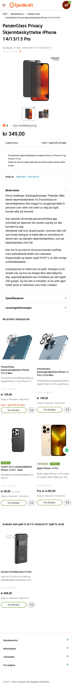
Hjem (5, 13)
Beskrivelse (12, 190)
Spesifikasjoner (14, 298)
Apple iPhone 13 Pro (47, 468)
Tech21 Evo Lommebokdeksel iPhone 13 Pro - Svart (16, 468)
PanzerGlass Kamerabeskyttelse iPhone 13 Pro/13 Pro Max (53, 372)
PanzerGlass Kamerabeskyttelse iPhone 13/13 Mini (15, 370)
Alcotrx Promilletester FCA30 (16, 571)
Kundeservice (10, 640)
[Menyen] (4, 5)
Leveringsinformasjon (18, 308)
